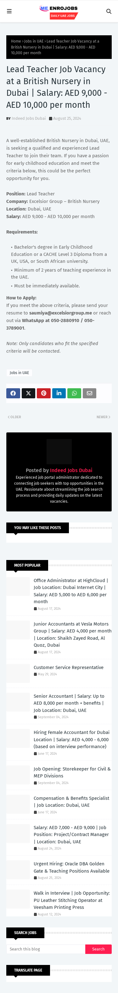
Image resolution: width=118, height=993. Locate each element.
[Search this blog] (45, 949)
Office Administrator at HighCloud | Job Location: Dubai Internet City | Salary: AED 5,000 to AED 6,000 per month (71, 591)
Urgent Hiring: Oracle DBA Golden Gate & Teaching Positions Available (72, 867)
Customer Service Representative (69, 667)
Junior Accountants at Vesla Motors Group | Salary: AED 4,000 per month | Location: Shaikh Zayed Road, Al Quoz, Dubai (73, 634)
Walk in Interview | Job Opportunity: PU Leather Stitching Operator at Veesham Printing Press (72, 900)
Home (16, 41)
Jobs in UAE (33, 41)
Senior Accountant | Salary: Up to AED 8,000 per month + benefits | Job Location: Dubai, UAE (69, 703)
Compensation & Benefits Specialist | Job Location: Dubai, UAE (71, 801)
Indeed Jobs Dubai (29, 118)
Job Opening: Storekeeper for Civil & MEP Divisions (72, 772)
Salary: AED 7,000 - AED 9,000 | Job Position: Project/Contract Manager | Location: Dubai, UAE (71, 835)
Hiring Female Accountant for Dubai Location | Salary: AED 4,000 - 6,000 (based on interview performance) (72, 739)
